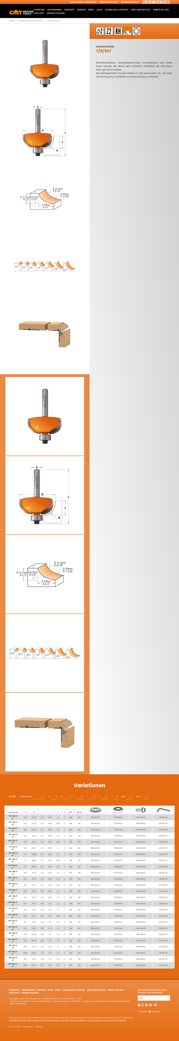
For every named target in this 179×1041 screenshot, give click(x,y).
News (91, 9)
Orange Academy (56, 13)
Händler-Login (130, 2)
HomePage (39, 9)
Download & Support (116, 9)
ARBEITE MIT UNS (161, 9)
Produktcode (26, 796)
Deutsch (114, 2)
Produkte (69, 9)
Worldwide (90, 2)
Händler (81, 9)
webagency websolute (149, 1011)
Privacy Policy (14, 1026)
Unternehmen (54, 9)
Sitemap (38, 1026)
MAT (123, 796)
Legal (99, 9)
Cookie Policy (28, 1026)
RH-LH (139, 796)
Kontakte (39, 13)
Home (11, 20)
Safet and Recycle (140, 9)
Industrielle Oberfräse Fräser (30, 20)
